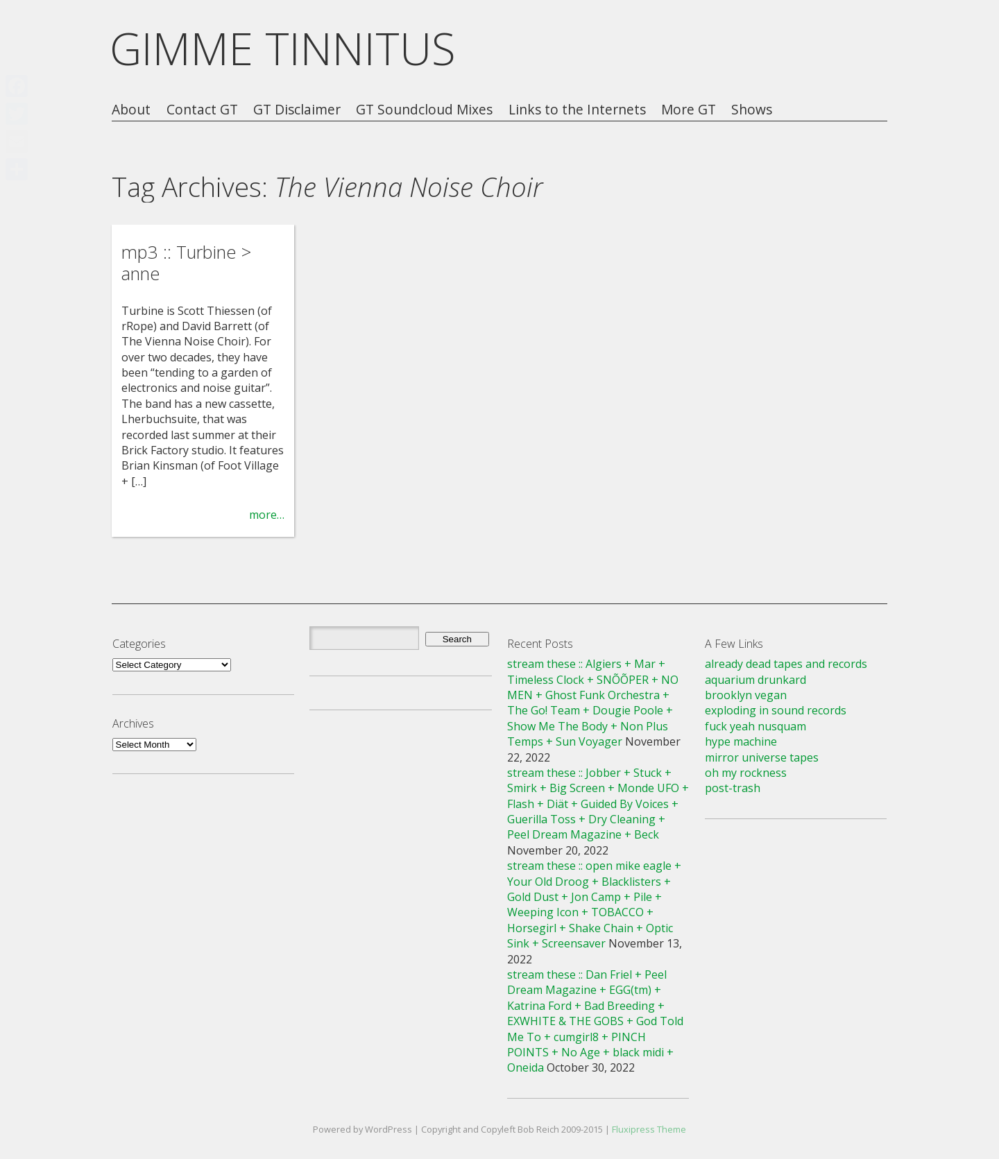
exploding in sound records (775, 710)
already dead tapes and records (786, 663)
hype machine (741, 741)
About (131, 110)
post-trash (732, 788)
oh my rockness (746, 772)
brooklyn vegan (746, 695)
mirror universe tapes (762, 757)
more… (266, 514)
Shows (751, 110)
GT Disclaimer (297, 110)
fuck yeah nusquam (755, 726)
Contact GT (202, 110)
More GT (688, 110)
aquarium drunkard (755, 679)
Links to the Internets (577, 110)
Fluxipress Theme (649, 1129)
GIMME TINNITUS (283, 48)
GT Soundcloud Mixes (424, 110)
